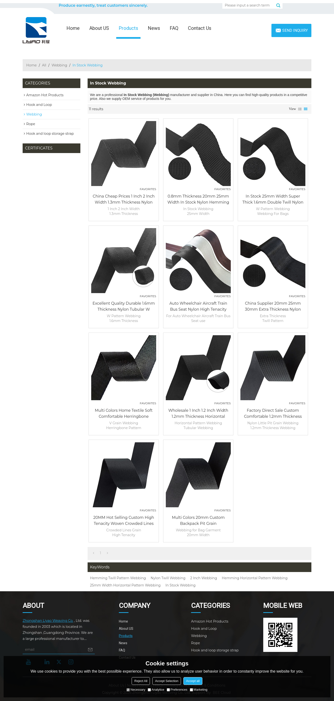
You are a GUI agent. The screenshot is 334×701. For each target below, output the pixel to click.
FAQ (174, 28)
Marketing (198, 689)
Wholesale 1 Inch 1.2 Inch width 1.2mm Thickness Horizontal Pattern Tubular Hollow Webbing (198, 413)
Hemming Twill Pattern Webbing (118, 578)
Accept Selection (166, 681)
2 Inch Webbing (203, 578)
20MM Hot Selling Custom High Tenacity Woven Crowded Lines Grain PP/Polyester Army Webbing (123, 521)
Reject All (140, 681)
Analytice (156, 689)
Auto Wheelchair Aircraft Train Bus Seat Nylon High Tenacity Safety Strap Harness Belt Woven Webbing (198, 306)
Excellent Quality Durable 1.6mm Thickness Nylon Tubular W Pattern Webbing (124, 306)
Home (73, 28)
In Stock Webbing (180, 585)
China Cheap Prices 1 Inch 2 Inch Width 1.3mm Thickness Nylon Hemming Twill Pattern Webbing (123, 199)
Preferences (177, 689)
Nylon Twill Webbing (168, 578)
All (44, 65)
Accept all (192, 681)
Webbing (59, 65)
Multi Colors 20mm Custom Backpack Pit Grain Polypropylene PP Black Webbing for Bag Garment (198, 521)
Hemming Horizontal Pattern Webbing (255, 578)
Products (128, 28)
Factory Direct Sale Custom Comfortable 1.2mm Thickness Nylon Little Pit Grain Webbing (273, 413)
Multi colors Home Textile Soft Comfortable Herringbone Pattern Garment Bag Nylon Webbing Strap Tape (124, 413)
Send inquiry (295, 30)
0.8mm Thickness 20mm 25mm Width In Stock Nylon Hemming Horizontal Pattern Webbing (198, 199)
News (154, 28)
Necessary (136, 689)
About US (99, 28)
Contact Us (199, 28)
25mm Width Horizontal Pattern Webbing (125, 585)
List (300, 109)
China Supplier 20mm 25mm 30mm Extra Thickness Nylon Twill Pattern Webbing (273, 306)
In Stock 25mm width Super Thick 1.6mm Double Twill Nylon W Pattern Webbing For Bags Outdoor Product (272, 199)
